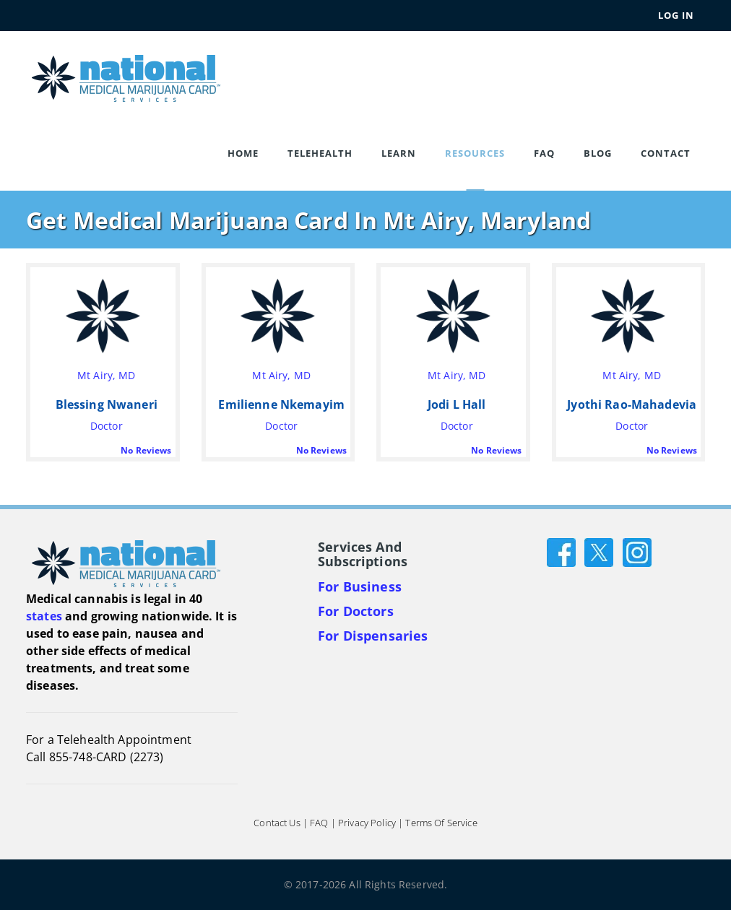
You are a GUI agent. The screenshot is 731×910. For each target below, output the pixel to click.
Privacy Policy (367, 822)
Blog (598, 153)
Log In (676, 15)
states (44, 616)
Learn (398, 153)
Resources (475, 153)
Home (243, 153)
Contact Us (277, 822)
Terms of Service (441, 822)
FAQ (544, 153)
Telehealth (319, 153)
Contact (666, 153)
